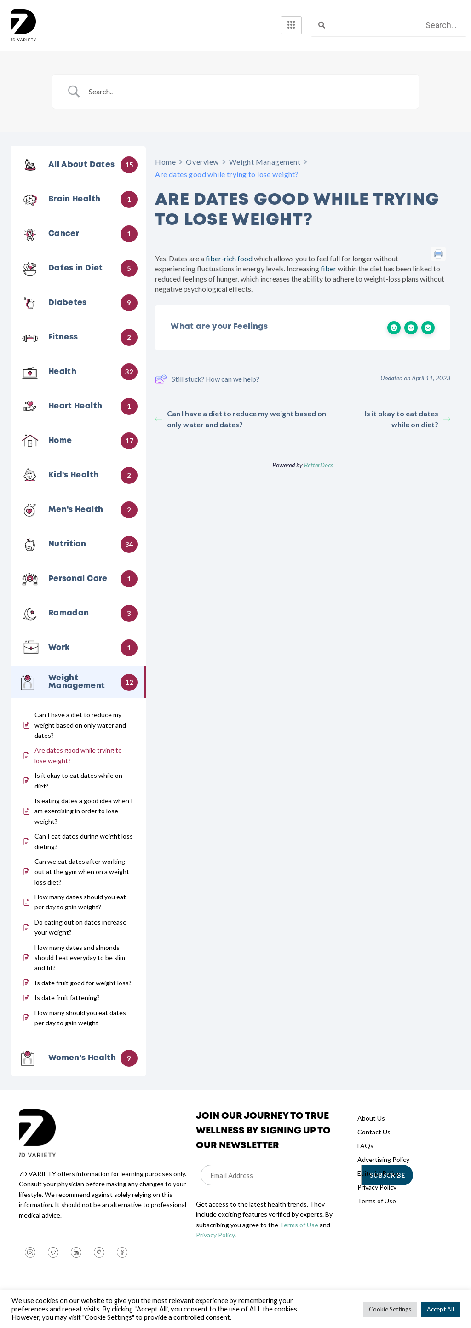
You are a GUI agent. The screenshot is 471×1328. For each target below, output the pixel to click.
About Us (371, 1118)
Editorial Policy (378, 1173)
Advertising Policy (383, 1159)
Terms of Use (299, 1225)
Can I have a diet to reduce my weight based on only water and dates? (240, 419)
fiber (327, 268)
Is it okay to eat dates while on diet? (407, 419)
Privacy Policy (215, 1235)
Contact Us (374, 1132)
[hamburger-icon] (291, 25)
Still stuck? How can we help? (207, 379)
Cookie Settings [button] (390, 1309)
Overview (202, 161)
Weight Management (265, 161)
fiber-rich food (228, 258)
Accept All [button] (440, 1309)
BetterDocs (318, 465)
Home (165, 161)
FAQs (365, 1146)
